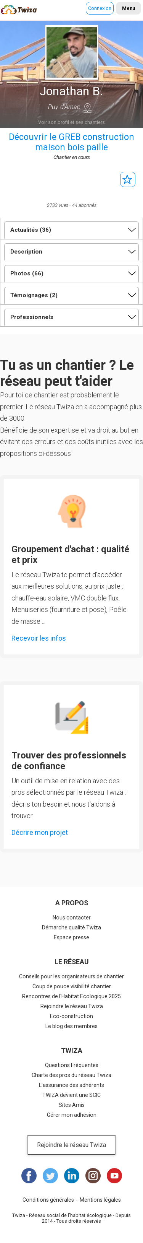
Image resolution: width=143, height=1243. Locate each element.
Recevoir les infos (38, 638)
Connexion (99, 8)
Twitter (50, 1175)
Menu (128, 8)
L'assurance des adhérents (71, 1085)
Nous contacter (72, 917)
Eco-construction (71, 1016)
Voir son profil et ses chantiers (71, 122)
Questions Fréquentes (71, 1065)
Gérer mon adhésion (71, 1115)
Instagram (93, 1175)
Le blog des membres (71, 1026)
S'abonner (127, 179)
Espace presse (71, 937)
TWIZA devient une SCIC (71, 1095)
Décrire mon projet (39, 832)
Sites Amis (72, 1105)
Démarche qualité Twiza (71, 927)
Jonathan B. (71, 91)
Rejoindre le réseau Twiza (71, 1006)
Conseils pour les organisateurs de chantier (71, 976)
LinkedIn (71, 1175)
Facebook (29, 1175)
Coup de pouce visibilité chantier (71, 986)
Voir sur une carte (87, 108)
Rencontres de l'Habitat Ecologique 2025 (71, 996)
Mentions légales (100, 1200)
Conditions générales (48, 1200)
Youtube (114, 1175)
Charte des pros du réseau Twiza (71, 1075)
